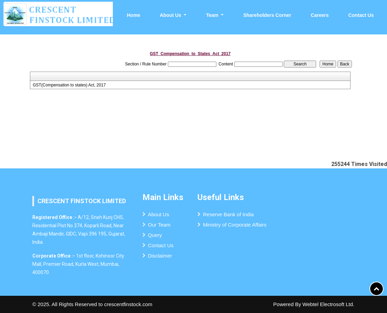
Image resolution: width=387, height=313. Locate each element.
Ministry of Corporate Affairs (235, 225)
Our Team (159, 225)
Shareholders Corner (267, 15)
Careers (320, 15)
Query (155, 235)
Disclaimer (160, 256)
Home (133, 15)
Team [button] (212, 15)
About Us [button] (171, 15)
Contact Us (361, 15)
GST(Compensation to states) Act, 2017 (69, 85)
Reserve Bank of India (228, 214)
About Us (158, 214)
